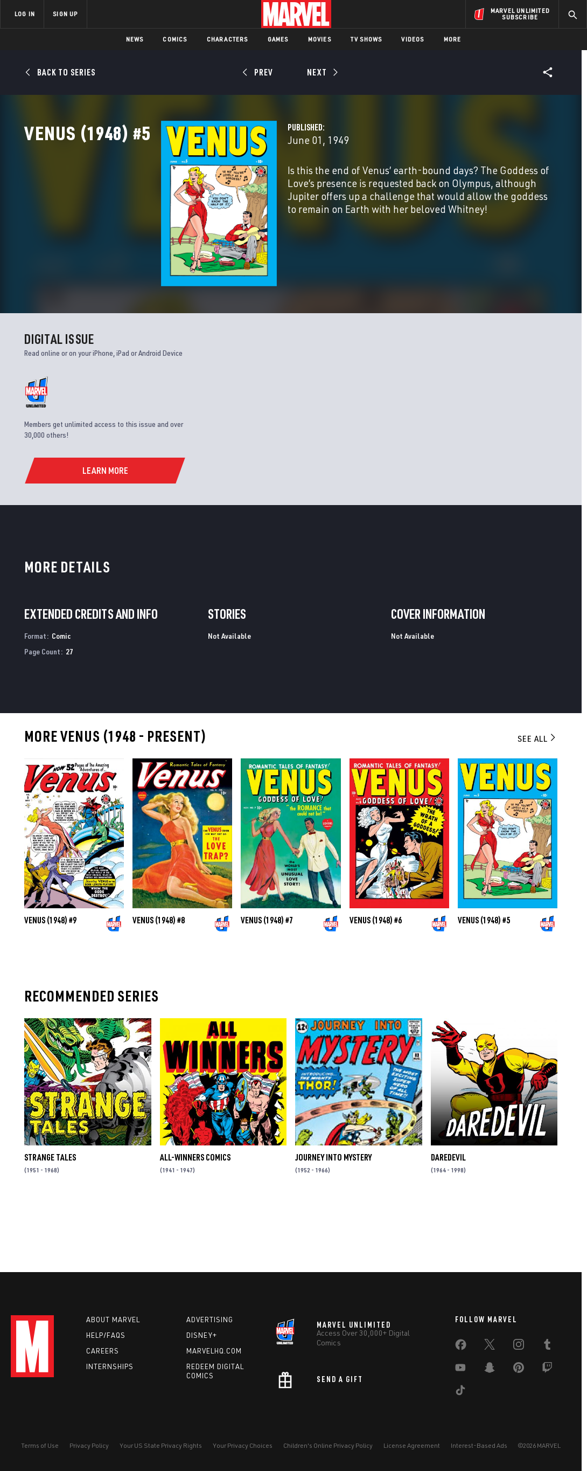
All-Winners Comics (195, 1216)
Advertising (209, 1319)
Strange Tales (50, 1216)
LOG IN (25, 14)
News (135, 39)
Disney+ (201, 1335)
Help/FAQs (105, 1335)
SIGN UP (65, 14)
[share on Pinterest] (518, 1369)
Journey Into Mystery (333, 1216)
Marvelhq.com (214, 1350)
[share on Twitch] (547, 1369)
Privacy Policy (89, 1445)
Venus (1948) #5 (484, 978)
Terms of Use (40, 1445)
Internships (110, 1366)
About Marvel (113, 1319)
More (453, 39)
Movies (319, 39)
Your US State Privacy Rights (161, 1445)
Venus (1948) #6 (376, 978)
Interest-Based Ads (479, 1445)
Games (278, 39)
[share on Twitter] (489, 1346)
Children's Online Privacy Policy (328, 1445)
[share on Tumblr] (547, 1346)
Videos (412, 39)
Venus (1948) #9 (50, 978)
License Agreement (411, 1445)
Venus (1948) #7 (267, 978)
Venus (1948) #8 (158, 978)
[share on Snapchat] (489, 1369)
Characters (227, 39)
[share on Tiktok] (460, 1392)
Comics (175, 39)
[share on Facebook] (460, 1347)
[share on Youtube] (460, 1369)
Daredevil (448, 1216)
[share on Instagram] (518, 1346)
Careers (102, 1350)
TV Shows (366, 39)
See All (537, 797)
